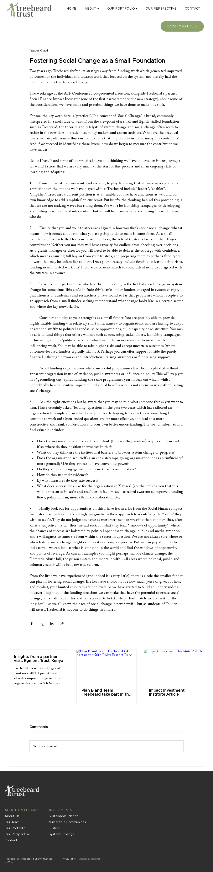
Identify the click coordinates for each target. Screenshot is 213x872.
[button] (91, 8)
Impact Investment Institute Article (167, 692)
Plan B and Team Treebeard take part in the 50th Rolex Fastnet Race (106, 692)
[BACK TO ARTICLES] (182, 26)
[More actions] (180, 50)
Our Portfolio (15, 828)
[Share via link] (62, 624)
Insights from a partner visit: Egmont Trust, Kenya (38, 659)
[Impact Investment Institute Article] (174, 666)
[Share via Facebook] (31, 624)
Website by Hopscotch (89, 859)
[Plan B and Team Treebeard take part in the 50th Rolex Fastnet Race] (107, 666)
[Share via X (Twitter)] (42, 624)
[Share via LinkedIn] (52, 624)
